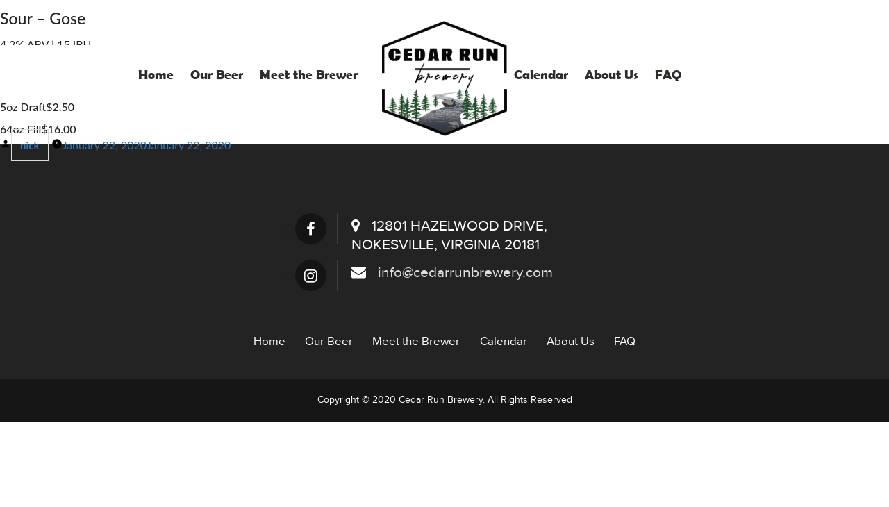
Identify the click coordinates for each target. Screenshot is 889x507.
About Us (611, 74)
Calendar (541, 74)
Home (156, 74)
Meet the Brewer (309, 74)
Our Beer (216, 74)
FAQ (668, 74)
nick (30, 145)
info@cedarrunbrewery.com (452, 272)
